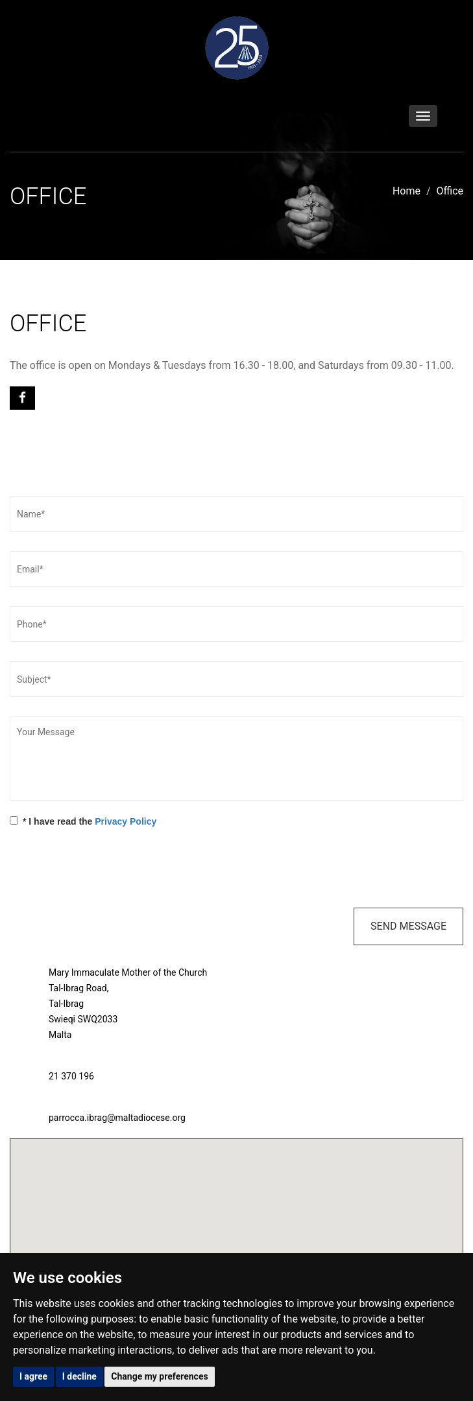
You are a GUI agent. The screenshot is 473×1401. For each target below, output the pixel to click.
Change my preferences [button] (159, 1376)
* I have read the (83, 821)
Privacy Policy (125, 821)
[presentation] (108, 869)
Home (406, 191)
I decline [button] (79, 1376)
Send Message (408, 926)
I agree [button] (33, 1376)
